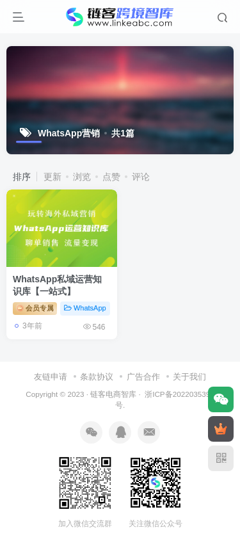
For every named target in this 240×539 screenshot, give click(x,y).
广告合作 (143, 377)
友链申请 (50, 377)
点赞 (111, 177)
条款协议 (96, 377)
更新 (52, 177)
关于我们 (189, 377)
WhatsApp (85, 308)
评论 (141, 177)
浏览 (82, 177)
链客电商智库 (113, 394)
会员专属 (35, 308)
